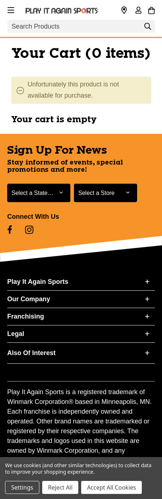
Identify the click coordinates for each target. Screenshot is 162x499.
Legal (15, 333)
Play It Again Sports (37, 281)
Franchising (25, 316)
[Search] (147, 28)
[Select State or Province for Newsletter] (38, 193)
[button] (10, 9)
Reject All (60, 487)
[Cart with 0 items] (151, 9)
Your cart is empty (54, 119)
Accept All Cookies (111, 487)
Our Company (28, 299)
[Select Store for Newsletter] (105, 193)
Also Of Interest (31, 353)
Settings (22, 487)
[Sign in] (138, 11)
